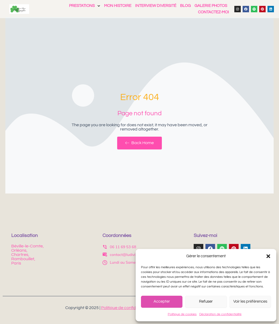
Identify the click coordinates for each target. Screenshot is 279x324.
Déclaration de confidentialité (220, 314)
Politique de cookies (182, 314)
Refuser (206, 301)
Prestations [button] (84, 6)
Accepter (162, 301)
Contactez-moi (213, 12)
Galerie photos (210, 6)
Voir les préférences (250, 301)
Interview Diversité (155, 6)
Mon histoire (117, 6)
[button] (268, 256)
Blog (185, 6)
